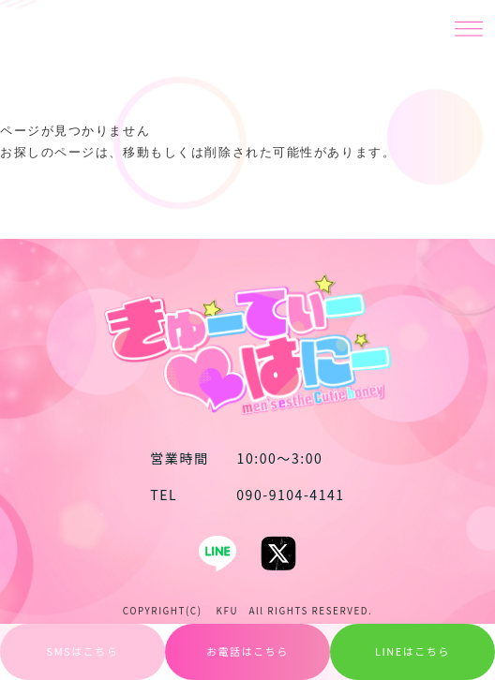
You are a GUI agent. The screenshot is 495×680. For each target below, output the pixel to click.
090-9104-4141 (247, 495)
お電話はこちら (247, 650)
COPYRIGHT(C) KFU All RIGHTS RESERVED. (248, 610)
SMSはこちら (83, 650)
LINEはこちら (412, 650)
